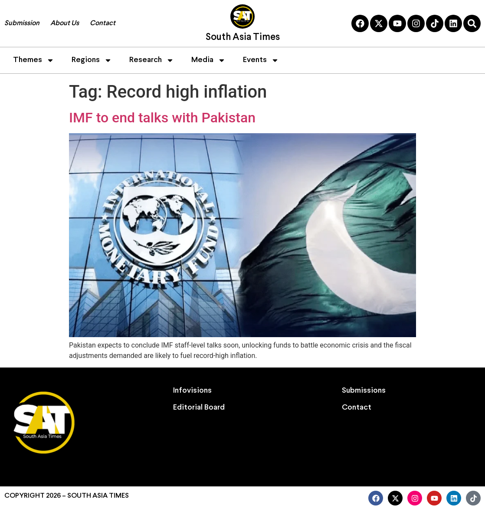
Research (151, 60)
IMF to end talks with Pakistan (162, 117)
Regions (92, 60)
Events (261, 60)
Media (208, 60)
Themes (33, 60)
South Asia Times (243, 37)
